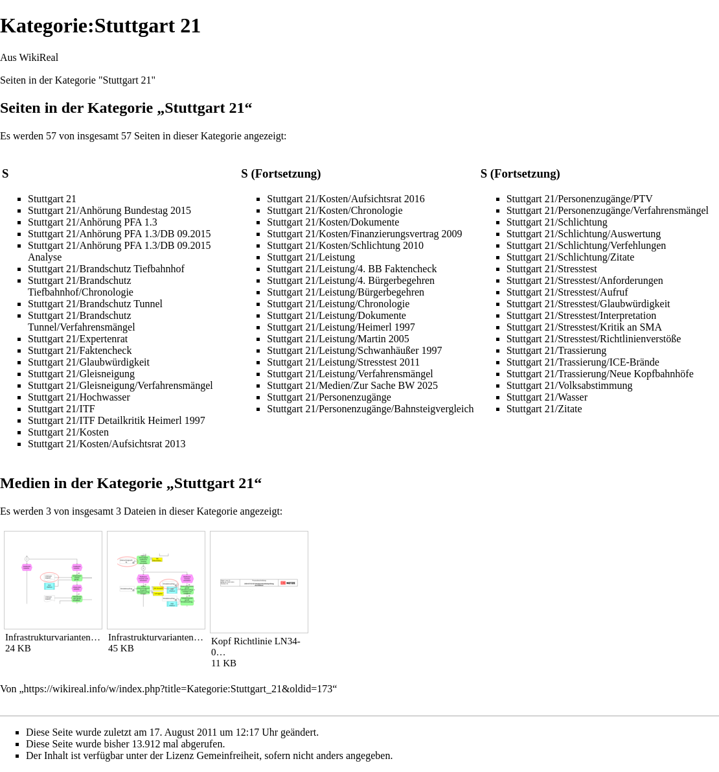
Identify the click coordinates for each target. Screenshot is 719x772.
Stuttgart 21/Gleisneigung (81, 373)
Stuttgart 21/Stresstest (552, 268)
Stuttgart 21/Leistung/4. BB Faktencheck (352, 268)
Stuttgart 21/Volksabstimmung (570, 385)
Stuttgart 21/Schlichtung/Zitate (571, 257)
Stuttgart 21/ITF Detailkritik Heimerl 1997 (116, 420)
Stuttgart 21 (52, 198)
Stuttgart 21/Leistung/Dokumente (336, 315)
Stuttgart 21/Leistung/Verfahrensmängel (350, 373)
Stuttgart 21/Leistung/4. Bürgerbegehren (351, 280)
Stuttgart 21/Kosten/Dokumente (333, 222)
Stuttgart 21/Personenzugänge (329, 397)
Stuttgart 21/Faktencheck (79, 350)
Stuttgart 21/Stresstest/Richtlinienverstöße (594, 338)
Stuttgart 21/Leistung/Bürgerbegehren (345, 292)
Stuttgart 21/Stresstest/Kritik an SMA (584, 327)
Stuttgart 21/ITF (61, 408)
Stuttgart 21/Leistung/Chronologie (338, 303)
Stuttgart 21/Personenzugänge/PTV (580, 198)
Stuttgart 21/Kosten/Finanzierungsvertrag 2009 (364, 233)
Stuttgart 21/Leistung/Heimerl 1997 (341, 327)
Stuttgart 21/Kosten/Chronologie (334, 210)
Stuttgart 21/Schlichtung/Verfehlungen (587, 245)
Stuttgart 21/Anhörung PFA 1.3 (92, 222)
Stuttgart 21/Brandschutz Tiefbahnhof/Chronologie (80, 286)
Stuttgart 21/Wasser (547, 397)
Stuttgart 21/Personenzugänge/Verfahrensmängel (608, 210)
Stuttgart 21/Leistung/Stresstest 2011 (343, 362)
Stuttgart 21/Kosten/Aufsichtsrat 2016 (346, 198)
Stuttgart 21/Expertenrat (78, 338)
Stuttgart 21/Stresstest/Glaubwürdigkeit (588, 303)
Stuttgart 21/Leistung (311, 257)
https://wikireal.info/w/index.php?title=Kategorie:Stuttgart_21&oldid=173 (178, 688)
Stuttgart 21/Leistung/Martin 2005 (338, 338)
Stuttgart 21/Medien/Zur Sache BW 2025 (352, 385)
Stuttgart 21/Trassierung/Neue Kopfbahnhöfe (600, 373)
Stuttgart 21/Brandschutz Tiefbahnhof (106, 268)
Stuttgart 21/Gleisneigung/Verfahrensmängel (120, 385)
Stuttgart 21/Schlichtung (557, 222)
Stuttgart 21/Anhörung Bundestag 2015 (109, 210)
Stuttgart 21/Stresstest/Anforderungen (585, 280)
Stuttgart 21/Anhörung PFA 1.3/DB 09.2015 (119, 233)
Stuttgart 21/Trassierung (557, 350)
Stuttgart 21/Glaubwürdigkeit (89, 362)
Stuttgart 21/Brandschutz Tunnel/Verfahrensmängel (81, 321)
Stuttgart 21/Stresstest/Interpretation (582, 315)
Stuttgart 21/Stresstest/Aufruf (567, 292)
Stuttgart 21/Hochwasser (79, 397)
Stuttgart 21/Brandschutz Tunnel (95, 303)
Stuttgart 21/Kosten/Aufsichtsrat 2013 (107, 443)
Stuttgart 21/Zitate (544, 408)
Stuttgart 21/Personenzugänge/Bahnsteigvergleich (370, 408)
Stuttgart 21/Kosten (68, 432)
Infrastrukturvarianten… (52, 637)
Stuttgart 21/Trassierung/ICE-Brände (583, 362)
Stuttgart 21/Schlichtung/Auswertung (584, 233)
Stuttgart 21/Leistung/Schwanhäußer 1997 (354, 350)
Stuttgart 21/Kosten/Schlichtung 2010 (345, 245)
